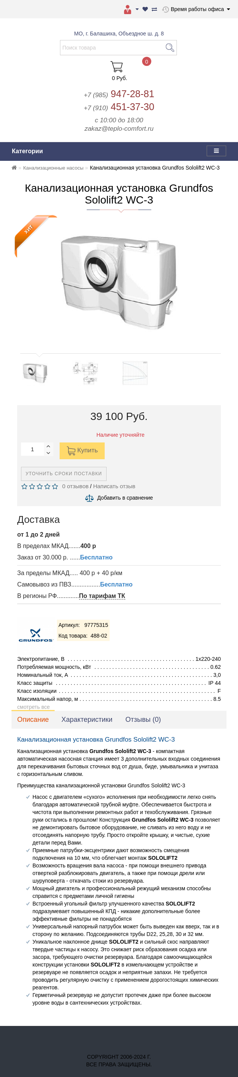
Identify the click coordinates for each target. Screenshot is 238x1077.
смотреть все (33, 707)
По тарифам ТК (102, 596)
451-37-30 (119, 106)
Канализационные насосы (53, 168)
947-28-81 (119, 93)
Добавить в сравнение (125, 498)
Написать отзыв (114, 486)
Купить (82, 450)
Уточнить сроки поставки (64, 473)
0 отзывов (74, 486)
